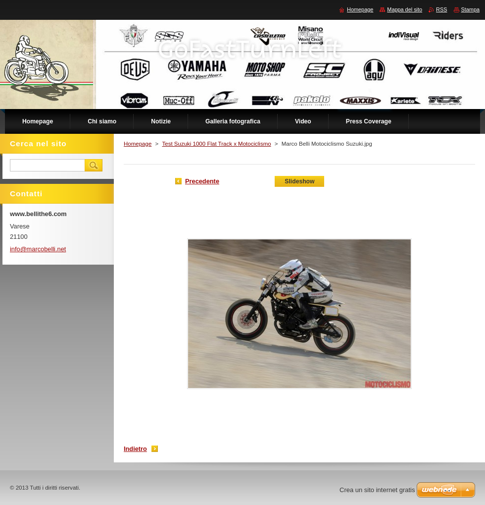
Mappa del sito (404, 9)
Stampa (470, 9)
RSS (441, 9)
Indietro (135, 448)
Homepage (137, 144)
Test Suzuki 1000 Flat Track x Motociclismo (216, 144)
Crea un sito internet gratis (377, 490)
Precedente (202, 181)
